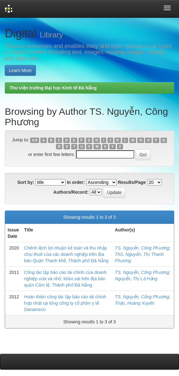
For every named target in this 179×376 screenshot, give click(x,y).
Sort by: (25, 182)
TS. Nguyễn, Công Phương (142, 247)
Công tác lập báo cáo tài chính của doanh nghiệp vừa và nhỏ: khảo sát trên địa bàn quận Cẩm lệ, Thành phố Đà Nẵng (65, 279)
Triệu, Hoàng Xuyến (134, 303)
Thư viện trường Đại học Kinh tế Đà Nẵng (53, 87)
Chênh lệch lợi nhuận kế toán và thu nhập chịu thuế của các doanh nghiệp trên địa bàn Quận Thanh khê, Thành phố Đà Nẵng (66, 254)
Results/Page (132, 182)
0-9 (34, 140)
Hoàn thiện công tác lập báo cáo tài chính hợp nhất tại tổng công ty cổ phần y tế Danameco (65, 303)
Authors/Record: (70, 192)
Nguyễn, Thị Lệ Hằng (136, 278)
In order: (76, 182)
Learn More (20, 70)
